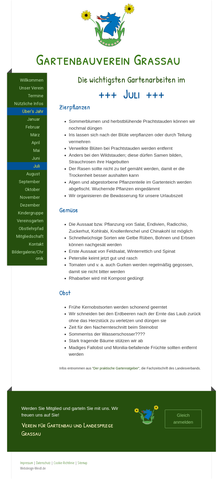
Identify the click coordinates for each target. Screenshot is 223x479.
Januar (33, 119)
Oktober (32, 189)
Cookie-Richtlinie (64, 462)
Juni (36, 158)
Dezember (30, 205)
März (35, 134)
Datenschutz (43, 462)
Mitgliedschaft (29, 236)
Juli (36, 166)
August (33, 173)
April (36, 142)
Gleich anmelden (183, 419)
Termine (35, 95)
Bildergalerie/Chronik (27, 255)
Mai (36, 150)
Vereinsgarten (30, 220)
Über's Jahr (32, 111)
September (29, 181)
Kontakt (36, 244)
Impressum (26, 462)
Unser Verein (31, 87)
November (30, 197)
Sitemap (82, 462)
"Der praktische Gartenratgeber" (115, 368)
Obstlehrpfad (31, 228)
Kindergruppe (30, 212)
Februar (33, 126)
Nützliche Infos (28, 103)
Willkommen (31, 80)
